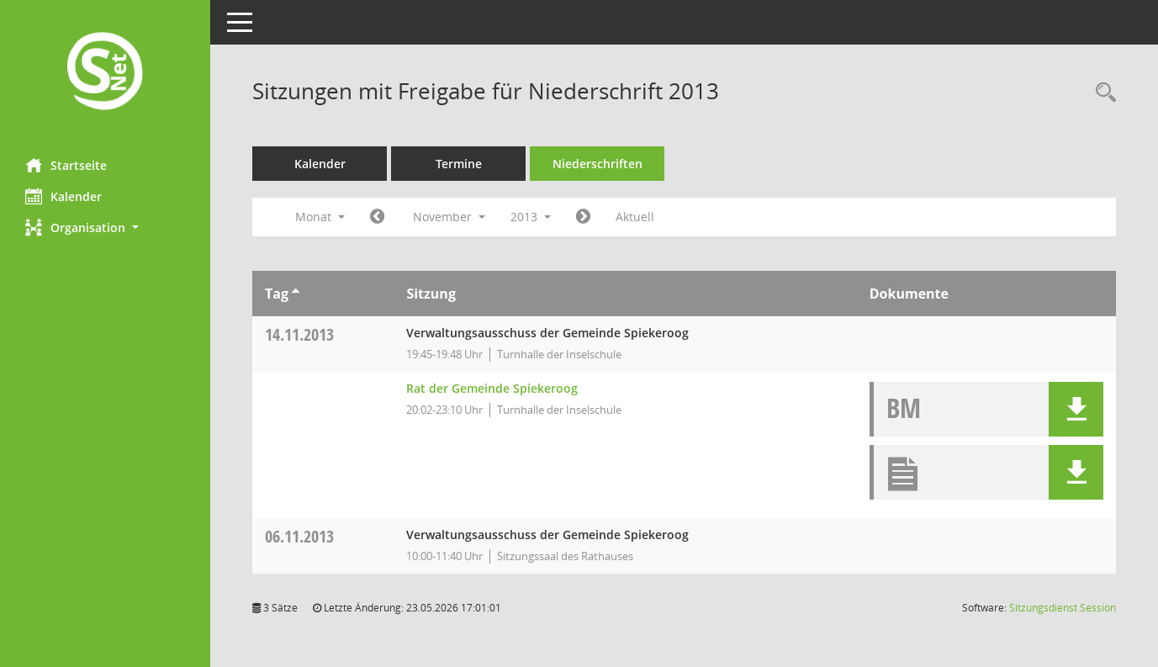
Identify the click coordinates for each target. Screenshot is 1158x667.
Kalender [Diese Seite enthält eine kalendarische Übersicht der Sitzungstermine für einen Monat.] (63, 196)
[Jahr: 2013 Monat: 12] (583, 217)
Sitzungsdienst (1062, 608)
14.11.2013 (299, 334)
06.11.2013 (299, 536)
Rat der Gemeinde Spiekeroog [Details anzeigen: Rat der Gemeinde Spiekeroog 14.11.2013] (492, 388)
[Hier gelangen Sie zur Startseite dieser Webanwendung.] (105, 72)
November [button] (449, 217)
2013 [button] (530, 217)
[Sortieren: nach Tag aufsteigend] (295, 293)
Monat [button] (320, 217)
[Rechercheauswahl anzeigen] (1101, 93)
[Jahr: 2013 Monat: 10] (377, 217)
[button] (105, 227)
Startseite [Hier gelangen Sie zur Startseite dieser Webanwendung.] (66, 164)
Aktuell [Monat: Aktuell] (635, 217)
